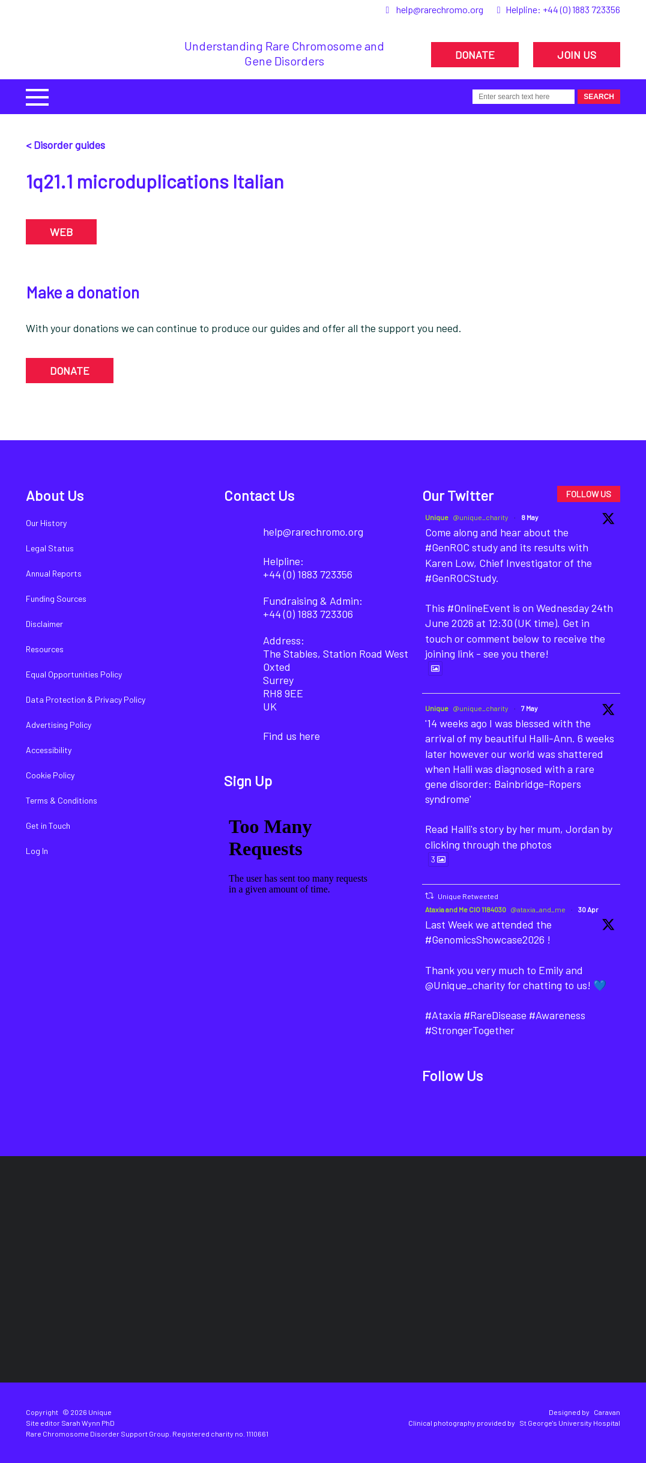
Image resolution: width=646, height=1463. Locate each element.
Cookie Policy (50, 775)
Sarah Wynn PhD (88, 1423)
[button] (37, 95)
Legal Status (50, 548)
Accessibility (48, 750)
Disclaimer (44, 624)
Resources (45, 649)
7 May (529, 708)
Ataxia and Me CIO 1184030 (465, 909)
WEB (61, 231)
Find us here (291, 735)
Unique (436, 517)
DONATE (475, 54)
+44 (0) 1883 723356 (581, 9)
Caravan (607, 1412)
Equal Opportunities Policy (74, 674)
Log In (37, 851)
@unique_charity (481, 517)
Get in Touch (48, 825)
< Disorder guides (65, 144)
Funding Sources (56, 598)
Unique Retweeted (468, 896)
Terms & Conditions (61, 800)
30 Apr (588, 909)
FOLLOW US (588, 494)
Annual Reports (54, 573)
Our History (46, 523)
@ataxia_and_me (538, 909)
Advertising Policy (58, 724)
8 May (530, 517)
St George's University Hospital (569, 1423)
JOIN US (576, 54)
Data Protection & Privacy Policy (85, 699)
